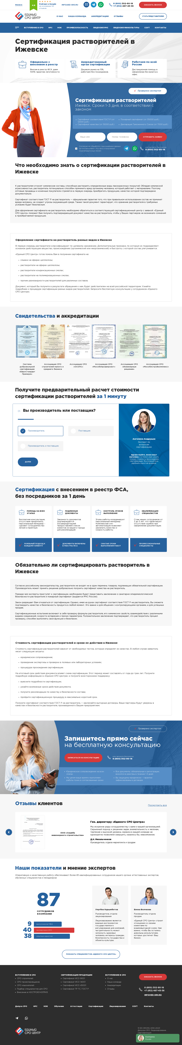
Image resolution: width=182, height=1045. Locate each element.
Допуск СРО (21, 1006)
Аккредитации (100, 16)
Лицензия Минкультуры (126, 28)
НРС (35, 1006)
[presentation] (9, 832)
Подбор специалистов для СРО (32, 989)
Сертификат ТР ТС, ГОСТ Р (76, 989)
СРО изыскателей (25, 985)
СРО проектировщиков (28, 982)
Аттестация (76, 1006)
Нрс (50, 28)
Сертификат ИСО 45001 (74, 985)
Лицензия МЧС (100, 28)
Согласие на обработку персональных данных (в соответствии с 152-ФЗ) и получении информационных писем (98, 149)
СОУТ (147, 28)
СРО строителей (25, 978)
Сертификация (95, 1006)
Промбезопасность (77, 28)
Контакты (160, 28)
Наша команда (77, 16)
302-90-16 (123, 4)
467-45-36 (123, 6)
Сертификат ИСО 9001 (74, 978)
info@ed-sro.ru (70, 5)
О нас (59, 16)
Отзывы (118, 16)
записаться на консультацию (83, 758)
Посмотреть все (157, 805)
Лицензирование (117, 1006)
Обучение (59, 1006)
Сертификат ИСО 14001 (74, 982)
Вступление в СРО (33, 28)
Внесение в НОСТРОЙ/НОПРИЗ (32, 992)
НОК (59, 28)
